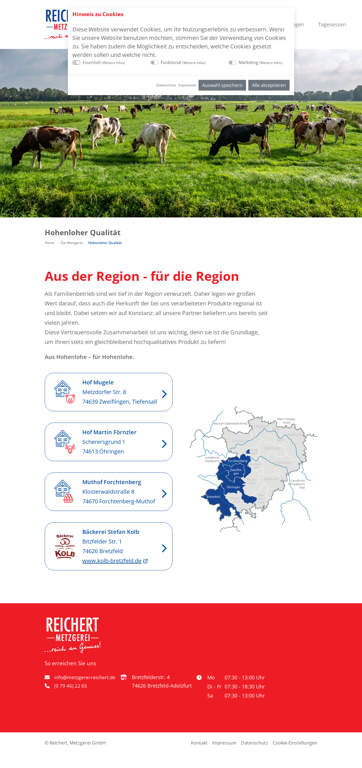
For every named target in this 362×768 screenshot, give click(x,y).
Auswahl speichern (222, 85)
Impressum (187, 85)
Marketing (261, 62)
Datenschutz (166, 85)
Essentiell (104, 62)
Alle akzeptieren (269, 85)
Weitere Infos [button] (113, 62)
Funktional (183, 62)
